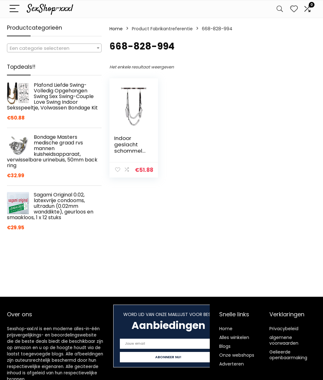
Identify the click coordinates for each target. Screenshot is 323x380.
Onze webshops (236, 355)
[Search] (279, 9)
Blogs (225, 346)
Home (116, 29)
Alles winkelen (234, 337)
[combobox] (54, 48)
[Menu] (14, 9)
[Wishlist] (294, 9)
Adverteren (231, 364)
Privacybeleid (283, 328)
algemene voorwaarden (283, 340)
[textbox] (54, 48)
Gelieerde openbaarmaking (288, 355)
